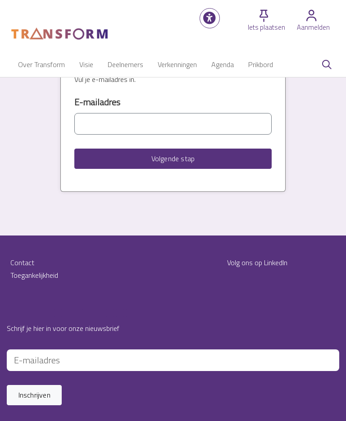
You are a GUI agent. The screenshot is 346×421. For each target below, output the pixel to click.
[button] (210, 18)
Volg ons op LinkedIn (257, 262)
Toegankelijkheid (34, 275)
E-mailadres (97, 102)
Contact (22, 262)
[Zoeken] (326, 64)
